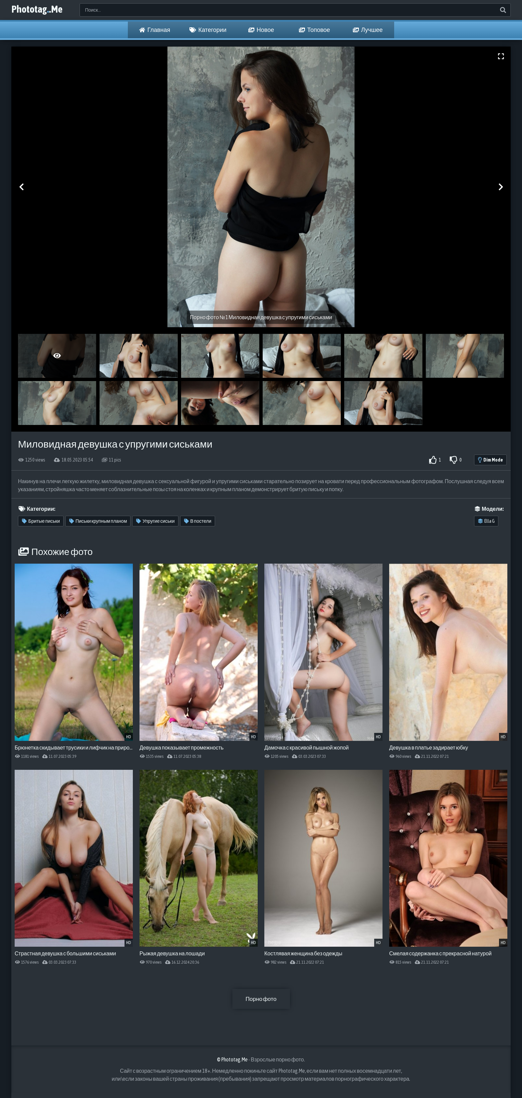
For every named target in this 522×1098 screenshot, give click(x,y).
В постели (197, 521)
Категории (207, 30)
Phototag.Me (41, 10)
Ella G (486, 521)
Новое (261, 30)
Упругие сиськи (155, 521)
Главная (154, 30)
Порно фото (261, 998)
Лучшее (368, 30)
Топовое (314, 30)
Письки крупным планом (98, 521)
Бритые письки (41, 521)
